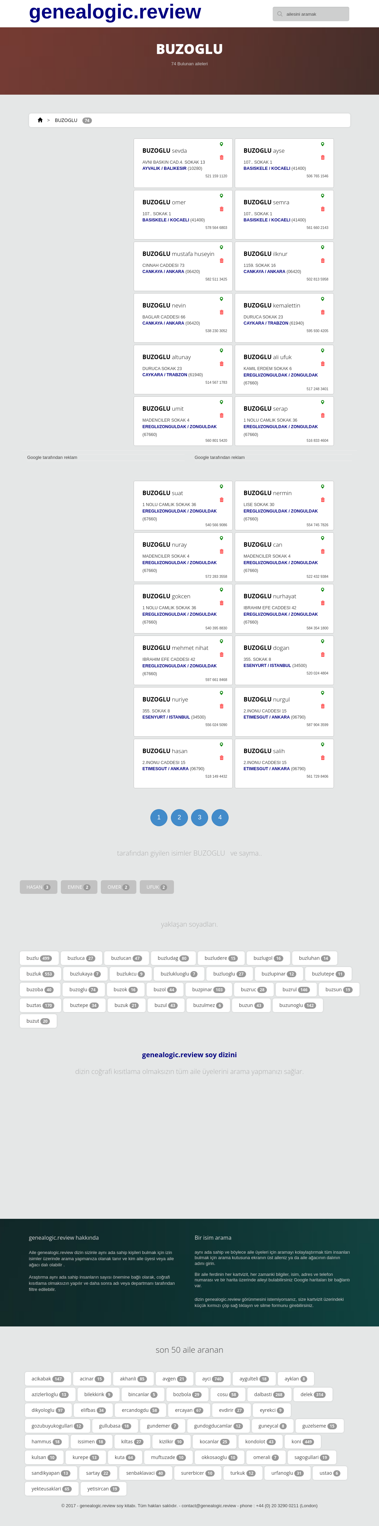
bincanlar (143, 1394)
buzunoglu (298, 1005)
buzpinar (208, 989)
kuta (125, 1457)
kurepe (85, 1457)
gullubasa (115, 1425)
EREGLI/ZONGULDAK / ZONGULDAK (281, 375)
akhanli (133, 1378)
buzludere (221, 958)
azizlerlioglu (50, 1394)
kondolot (260, 1441)
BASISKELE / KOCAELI (267, 168)
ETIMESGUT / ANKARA (267, 717)
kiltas (132, 1441)
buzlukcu (131, 973)
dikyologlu (48, 1410)
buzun (251, 1005)
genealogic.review (115, 12)
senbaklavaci (145, 1473)
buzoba (40, 989)
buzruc (254, 989)
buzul (165, 1005)
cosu (228, 1394)
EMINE (79, 887)
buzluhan (314, 958)
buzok (126, 989)
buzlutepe (328, 973)
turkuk (243, 1473)
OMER (119, 887)
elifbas (93, 1410)
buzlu (39, 958)
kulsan (44, 1457)
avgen (175, 1378)
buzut (38, 1021)
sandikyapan (51, 1473)
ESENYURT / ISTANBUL (267, 665)
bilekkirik (98, 1394)
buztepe (84, 1005)
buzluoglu (229, 973)
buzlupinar (279, 973)
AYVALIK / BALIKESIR (165, 168)
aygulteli (254, 1378)
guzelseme (319, 1425)
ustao (330, 1473)
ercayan (189, 1410)
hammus (47, 1441)
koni (303, 1441)
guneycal (273, 1425)
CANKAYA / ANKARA (163, 271)
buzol (164, 989)
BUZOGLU (66, 120)
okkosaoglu (220, 1457)
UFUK (157, 887)
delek (312, 1394)
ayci (213, 1378)
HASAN (39, 887)
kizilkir (171, 1441)
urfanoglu (287, 1473)
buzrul (296, 989)
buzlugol (268, 958)
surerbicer (198, 1473)
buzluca (82, 958)
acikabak (48, 1378)
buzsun (339, 989)
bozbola (187, 1394)
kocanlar (214, 1441)
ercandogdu (140, 1410)
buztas (40, 1005)
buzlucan (126, 958)
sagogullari (312, 1457)
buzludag (173, 958)
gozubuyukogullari (57, 1425)
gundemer (162, 1425)
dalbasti (269, 1394)
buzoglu (83, 989)
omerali (266, 1457)
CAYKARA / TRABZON (266, 323)
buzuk (126, 1005)
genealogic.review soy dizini (189, 1055)
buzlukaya (85, 973)
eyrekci (272, 1410)
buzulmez (208, 1005)
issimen (91, 1441)
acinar (92, 1378)
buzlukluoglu (179, 973)
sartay (98, 1473)
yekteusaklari (52, 1488)
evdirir (231, 1410)
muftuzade (168, 1457)
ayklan (296, 1378)
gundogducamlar (218, 1425)
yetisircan (103, 1488)
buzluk (40, 973)
